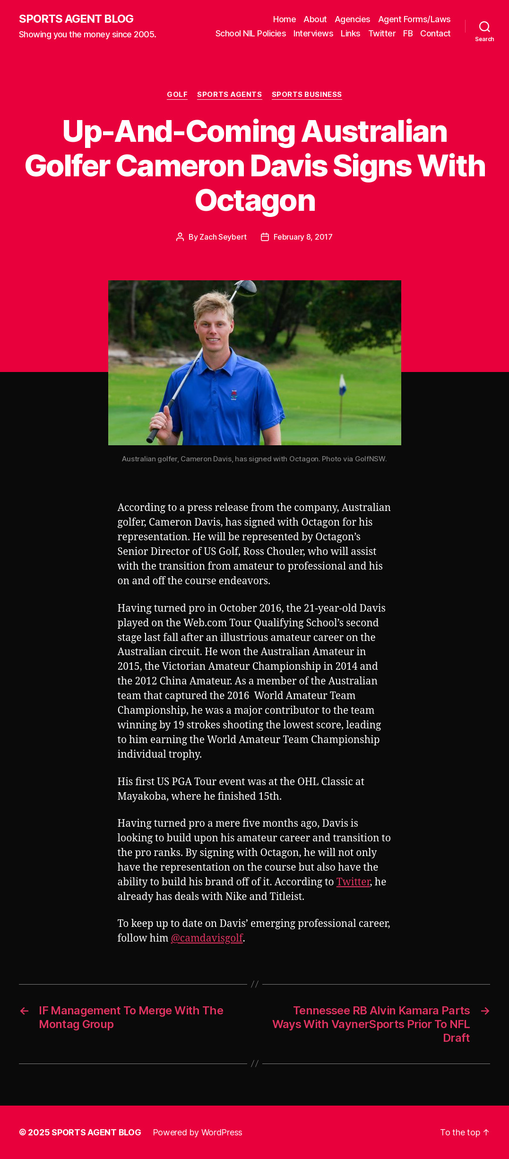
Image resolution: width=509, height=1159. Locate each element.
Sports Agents (229, 94)
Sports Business (307, 94)
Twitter (382, 33)
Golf (177, 94)
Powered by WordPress (198, 1132)
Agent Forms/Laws (414, 19)
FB (408, 33)
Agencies (353, 19)
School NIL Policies (251, 33)
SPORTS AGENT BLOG (76, 19)
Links (351, 33)
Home (284, 19)
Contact (435, 33)
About (315, 19)
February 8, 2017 (303, 237)
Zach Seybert (223, 237)
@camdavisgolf (207, 938)
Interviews (313, 33)
